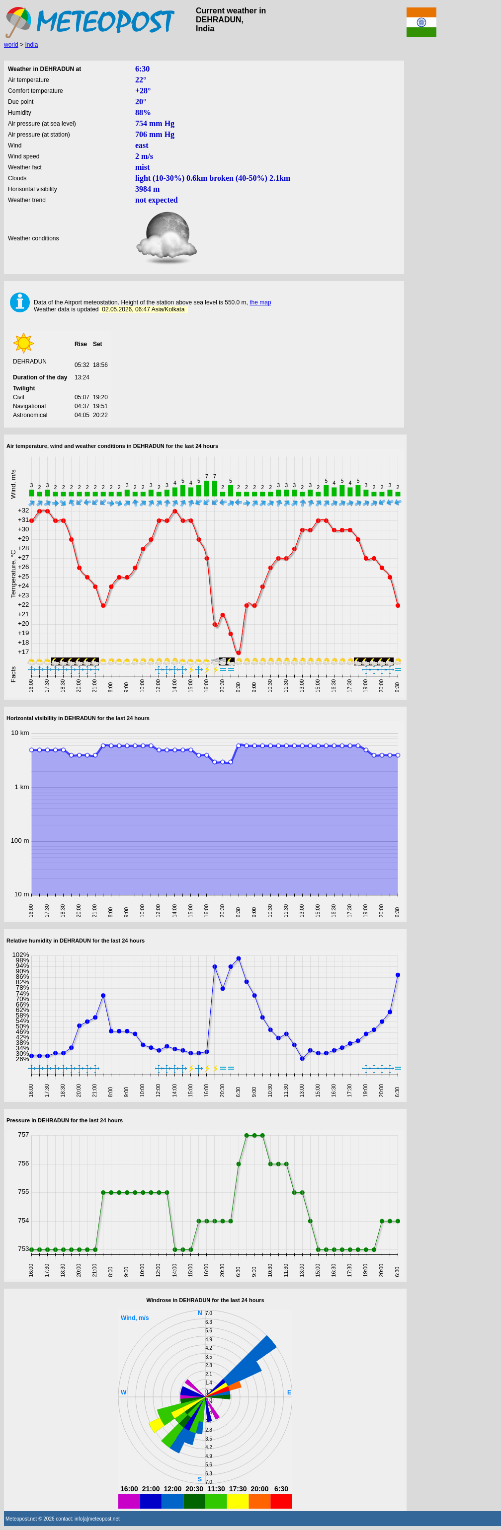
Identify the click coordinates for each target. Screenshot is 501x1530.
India (31, 44)
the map (260, 302)
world (11, 44)
